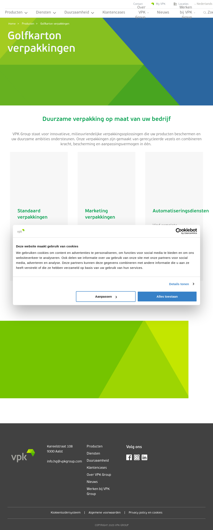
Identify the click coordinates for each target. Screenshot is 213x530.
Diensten (46, 13)
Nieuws (163, 13)
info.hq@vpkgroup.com (64, 461)
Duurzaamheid (79, 13)
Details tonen (179, 284)
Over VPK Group (142, 13)
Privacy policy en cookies (145, 512)
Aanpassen (106, 296)
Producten (16, 13)
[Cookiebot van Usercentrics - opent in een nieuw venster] (179, 231)
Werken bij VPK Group (187, 13)
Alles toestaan (167, 296)
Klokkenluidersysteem (65, 512)
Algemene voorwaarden (105, 512)
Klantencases (114, 13)
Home (12, 24)
